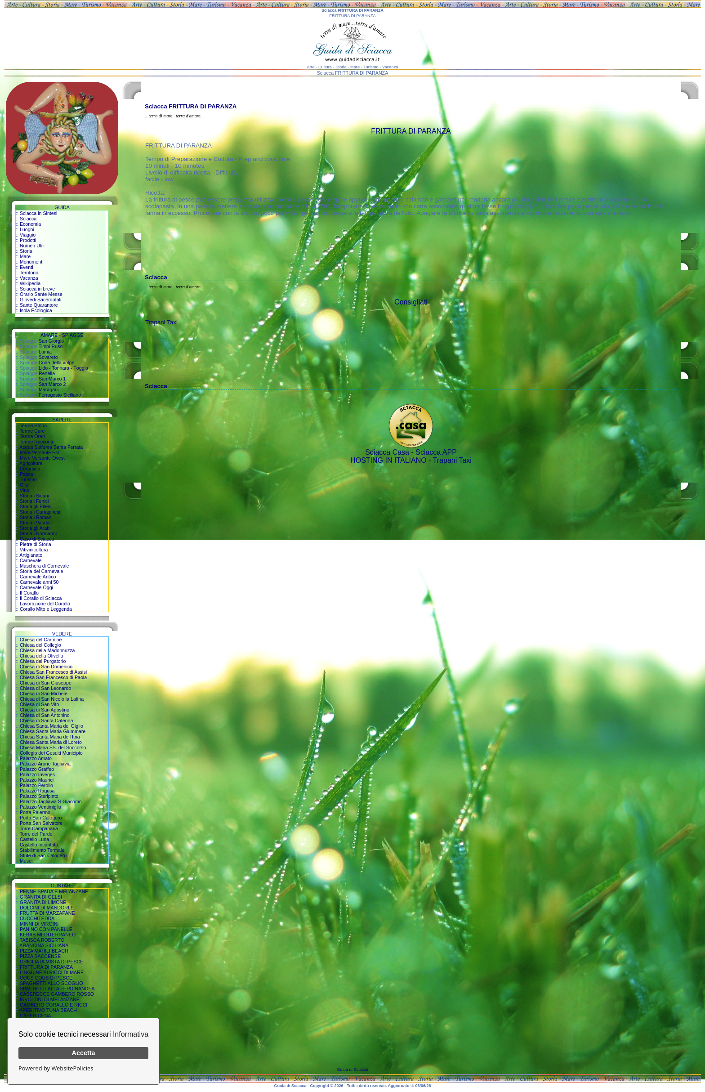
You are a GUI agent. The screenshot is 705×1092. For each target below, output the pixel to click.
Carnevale (31, 560)
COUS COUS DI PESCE (46, 977)
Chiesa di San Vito (39, 704)
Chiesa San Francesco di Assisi (53, 672)
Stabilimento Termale (42, 850)
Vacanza (29, 278)
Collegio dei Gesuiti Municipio (51, 753)
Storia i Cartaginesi (40, 512)
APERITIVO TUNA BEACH (48, 1010)
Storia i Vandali (36, 522)
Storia (26, 251)
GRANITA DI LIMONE (43, 902)
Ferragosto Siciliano (60, 395)
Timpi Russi (51, 346)
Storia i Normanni (38, 533)
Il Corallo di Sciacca (41, 598)
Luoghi (27, 229)
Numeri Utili (32, 245)
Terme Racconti (36, 441)
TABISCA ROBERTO (42, 940)
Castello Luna (34, 839)
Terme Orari (32, 436)
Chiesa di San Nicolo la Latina (52, 699)
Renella (47, 373)
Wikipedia (30, 283)
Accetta (83, 1052)
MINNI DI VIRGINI (39, 923)
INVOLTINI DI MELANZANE (50, 999)
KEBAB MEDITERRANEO (48, 934)
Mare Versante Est (39, 452)
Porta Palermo (35, 812)
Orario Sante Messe (41, 294)
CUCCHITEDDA (37, 918)
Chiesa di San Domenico (46, 666)
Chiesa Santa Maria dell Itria (50, 736)
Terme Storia (33, 425)
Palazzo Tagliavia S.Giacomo (51, 801)
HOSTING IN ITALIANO (388, 460)
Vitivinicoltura (34, 549)
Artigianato (30, 555)
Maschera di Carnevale (44, 565)
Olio (24, 485)
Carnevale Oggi (36, 587)
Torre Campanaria (39, 828)
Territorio (29, 272)
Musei (26, 861)
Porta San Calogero (41, 817)
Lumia (45, 351)
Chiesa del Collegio (40, 645)
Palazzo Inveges (37, 774)
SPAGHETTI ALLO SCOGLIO (51, 983)
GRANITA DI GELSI (41, 897)
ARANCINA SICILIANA (43, 945)
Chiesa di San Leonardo (45, 688)
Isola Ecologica (36, 310)
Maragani (48, 389)
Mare (25, 256)
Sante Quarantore (39, 305)
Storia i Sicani (34, 495)
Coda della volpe (56, 362)
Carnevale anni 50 (39, 582)
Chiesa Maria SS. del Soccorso (53, 747)
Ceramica (30, 468)
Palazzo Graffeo (37, 769)
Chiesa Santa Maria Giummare (52, 731)
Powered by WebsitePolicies (55, 1068)
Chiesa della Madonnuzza (47, 650)
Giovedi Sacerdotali (40, 299)
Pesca (26, 474)
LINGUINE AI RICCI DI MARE (52, 972)
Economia (30, 224)
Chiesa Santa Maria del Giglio (51, 726)
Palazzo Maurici (37, 780)
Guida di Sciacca (352, 1069)
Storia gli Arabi (35, 528)
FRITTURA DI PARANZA (46, 967)
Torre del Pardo (36, 834)
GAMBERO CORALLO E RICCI (53, 1004)
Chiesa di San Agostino (44, 709)
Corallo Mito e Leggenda (46, 609)
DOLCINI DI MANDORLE (47, 907)
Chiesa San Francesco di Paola (53, 677)
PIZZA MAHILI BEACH (44, 950)
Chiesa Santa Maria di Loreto (51, 742)
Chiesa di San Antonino (45, 715)
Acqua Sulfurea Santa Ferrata (51, 447)
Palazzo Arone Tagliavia (45, 763)
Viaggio (28, 234)
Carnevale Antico (38, 576)
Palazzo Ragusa (37, 790)
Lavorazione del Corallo (45, 603)
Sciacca (28, 218)
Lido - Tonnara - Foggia (63, 368)
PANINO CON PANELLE (46, 929)
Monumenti (32, 261)
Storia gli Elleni (35, 506)
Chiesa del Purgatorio (43, 661)
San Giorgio (51, 341)
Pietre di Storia (35, 544)
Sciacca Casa (387, 452)
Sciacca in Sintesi (39, 213)
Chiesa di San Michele (43, 693)
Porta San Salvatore (41, 823)
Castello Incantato (39, 844)
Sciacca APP (436, 452)
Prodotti (28, 240)
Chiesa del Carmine (41, 639)
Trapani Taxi (161, 322)
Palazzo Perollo (36, 785)
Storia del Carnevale (41, 571)
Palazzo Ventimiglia (40, 807)
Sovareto (48, 357)
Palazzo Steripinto (39, 796)
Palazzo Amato (36, 758)
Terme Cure (32, 431)
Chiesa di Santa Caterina (46, 720)
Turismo (28, 479)
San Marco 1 (52, 378)
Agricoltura (30, 463)
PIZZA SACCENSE (40, 956)
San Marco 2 (52, 384)
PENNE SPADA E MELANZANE (54, 891)
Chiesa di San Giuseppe (45, 682)
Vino (24, 490)
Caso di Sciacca (37, 539)
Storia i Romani (36, 517)
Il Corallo (29, 592)
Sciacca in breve (37, 288)
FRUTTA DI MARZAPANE (47, 913)
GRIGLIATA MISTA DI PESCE (52, 961)
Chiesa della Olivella (41, 655)
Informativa (130, 1034)
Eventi (26, 267)
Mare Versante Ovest (42, 458)
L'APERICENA (35, 1015)
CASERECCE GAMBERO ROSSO (57, 994)
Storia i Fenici (34, 501)
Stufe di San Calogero (43, 855)
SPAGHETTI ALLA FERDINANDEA (57, 988)
